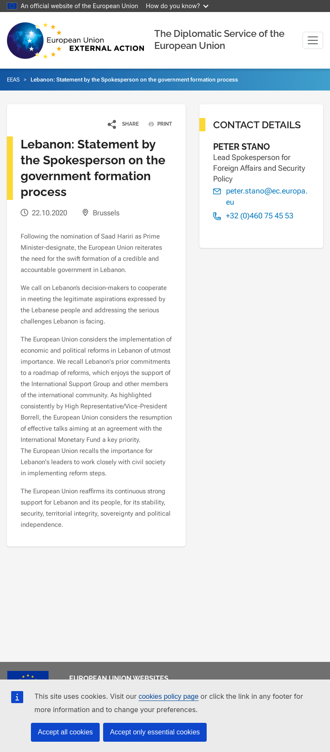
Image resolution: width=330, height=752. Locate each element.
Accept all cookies (65, 732)
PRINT (157, 124)
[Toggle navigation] (312, 40)
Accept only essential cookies (155, 732)
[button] (123, 124)
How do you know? (177, 5)
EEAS (13, 79)
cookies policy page (168, 696)
